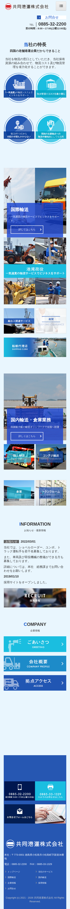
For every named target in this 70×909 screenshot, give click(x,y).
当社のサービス (45, 872)
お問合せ (12, 888)
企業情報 (12, 883)
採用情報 (42, 883)
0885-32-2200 (52, 24)
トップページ (14, 872)
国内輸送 (42, 877)
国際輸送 (12, 877)
